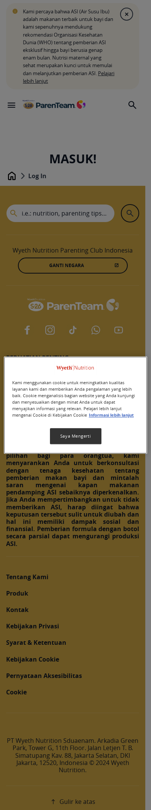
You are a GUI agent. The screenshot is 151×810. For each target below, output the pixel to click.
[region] (75, 405)
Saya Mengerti (75, 436)
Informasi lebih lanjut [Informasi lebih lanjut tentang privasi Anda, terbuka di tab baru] (111, 415)
